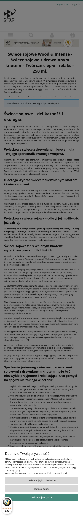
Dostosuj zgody (41, 489)
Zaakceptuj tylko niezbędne (41, 480)
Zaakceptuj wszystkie (41, 497)
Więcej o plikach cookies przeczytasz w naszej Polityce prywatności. (36, 473)
